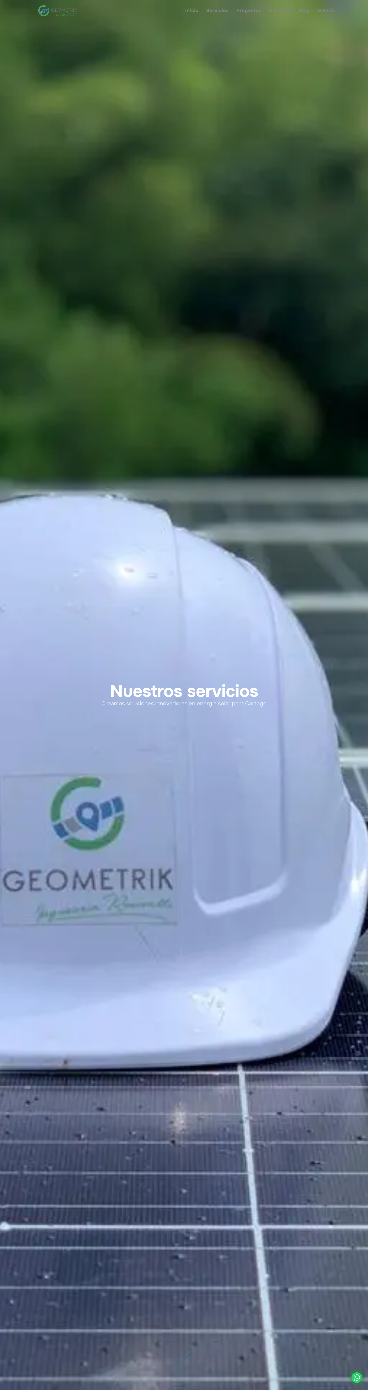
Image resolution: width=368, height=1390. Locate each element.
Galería (326, 10)
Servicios (217, 10)
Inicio (192, 10)
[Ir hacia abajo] (185, 1350)
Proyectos (248, 10)
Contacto (280, 10)
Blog (304, 10)
